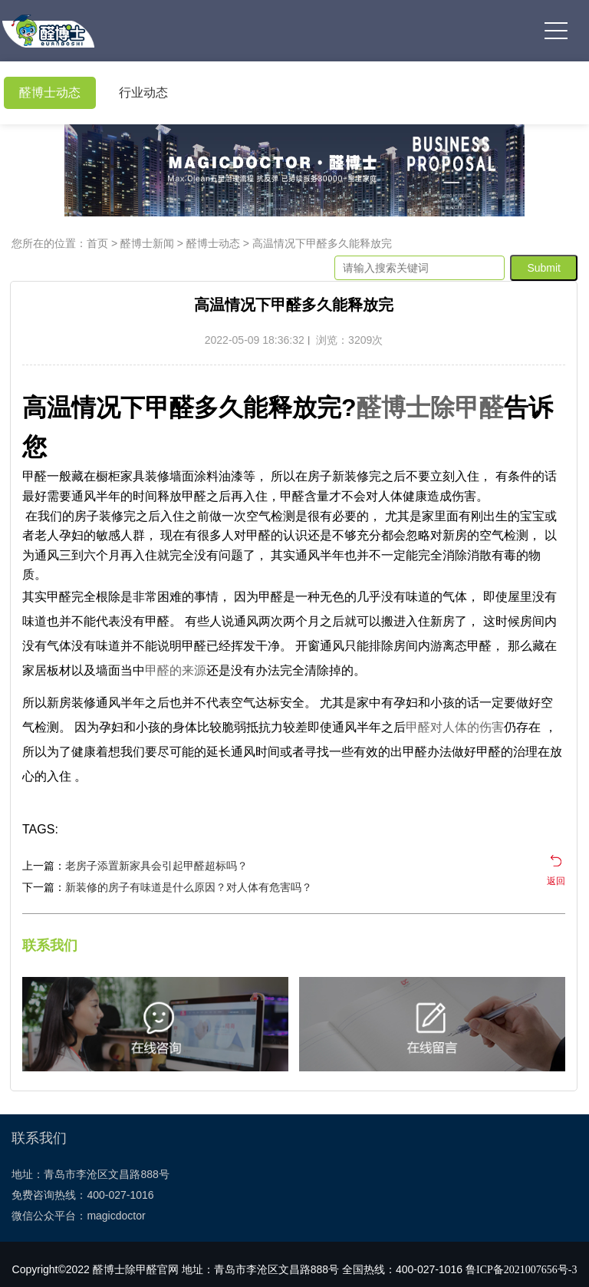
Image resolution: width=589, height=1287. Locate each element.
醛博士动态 (50, 92)
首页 (97, 243)
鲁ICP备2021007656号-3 (521, 1269)
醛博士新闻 (147, 243)
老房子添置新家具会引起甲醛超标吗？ (156, 866)
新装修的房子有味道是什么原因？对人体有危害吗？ (188, 887)
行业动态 (143, 92)
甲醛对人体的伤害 (455, 727)
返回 (556, 881)
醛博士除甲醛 (430, 407)
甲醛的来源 (175, 670)
